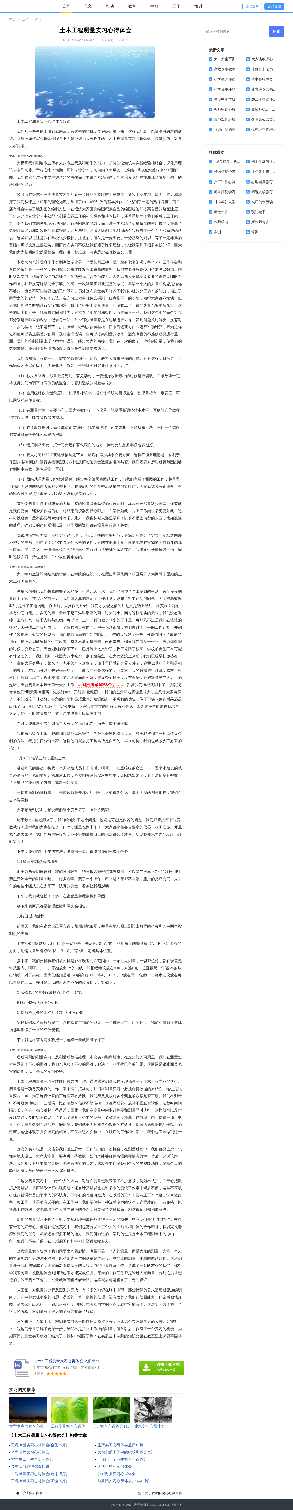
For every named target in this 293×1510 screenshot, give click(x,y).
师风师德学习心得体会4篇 (234, 192)
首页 (66, 6)
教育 (132, 6)
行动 (110, 6)
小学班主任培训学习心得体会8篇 (240, 89)
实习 (38, 20)
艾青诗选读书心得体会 (269, 89)
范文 (88, 6)
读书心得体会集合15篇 (269, 79)
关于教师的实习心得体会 (163, 1493)
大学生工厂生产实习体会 (32, 1459)
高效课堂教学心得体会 (232, 69)
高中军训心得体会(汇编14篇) (236, 119)
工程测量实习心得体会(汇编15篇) (39, 1481)
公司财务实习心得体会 (116, 1474)
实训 (217, 232)
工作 (176, 6)
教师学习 (221, 222)
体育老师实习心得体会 (30, 1452)
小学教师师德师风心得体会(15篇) (240, 79)
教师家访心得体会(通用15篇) (236, 109)
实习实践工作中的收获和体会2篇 (125, 1452)
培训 (198, 6)
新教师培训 (260, 222)
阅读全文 (107, 40)
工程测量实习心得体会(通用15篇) (39, 1474)
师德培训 (221, 212)
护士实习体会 (33, 1493)
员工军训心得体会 (228, 182)
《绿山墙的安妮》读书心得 (235, 130)
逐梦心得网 (141, 1504)
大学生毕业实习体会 (114, 1466)
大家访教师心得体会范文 (271, 59)
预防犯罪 (258, 212)
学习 (154, 6)
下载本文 (122, 40)
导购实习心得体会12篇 (30, 1466)
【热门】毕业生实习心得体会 (122, 1459)
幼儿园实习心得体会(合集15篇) (123, 1481)
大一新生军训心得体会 (232, 59)
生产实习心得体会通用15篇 (120, 1445)
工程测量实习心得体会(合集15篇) (39, 1445)
